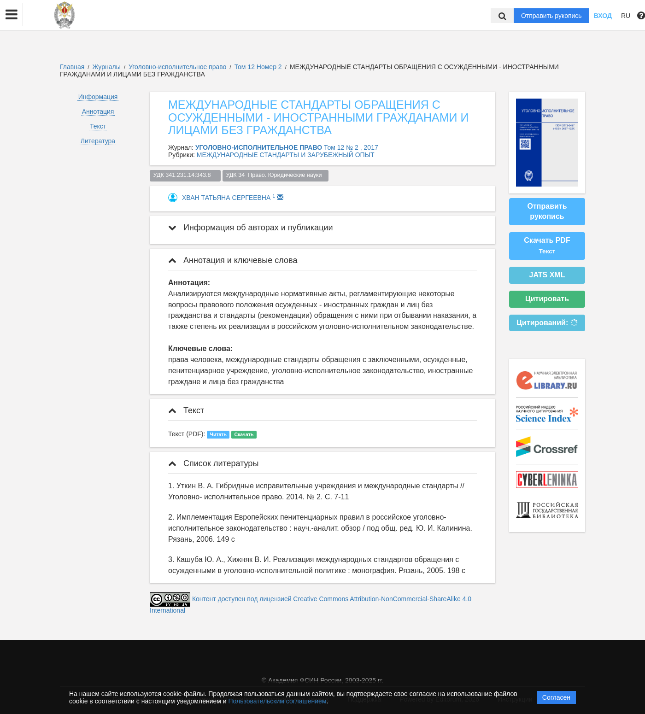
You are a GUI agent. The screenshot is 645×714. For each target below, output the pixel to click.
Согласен (556, 697)
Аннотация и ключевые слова (232, 260)
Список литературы (213, 463)
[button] (11, 14)
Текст (98, 126)
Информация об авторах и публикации (250, 227)
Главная (72, 66)
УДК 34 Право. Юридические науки (275, 175)
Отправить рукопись (551, 15)
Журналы (107, 66)
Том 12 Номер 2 (259, 66)
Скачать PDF (547, 245)
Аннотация (98, 111)
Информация (98, 96)
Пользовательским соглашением (278, 701)
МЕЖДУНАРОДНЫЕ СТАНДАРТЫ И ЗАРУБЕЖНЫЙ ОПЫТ (286, 154)
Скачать (243, 434)
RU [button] (625, 15)
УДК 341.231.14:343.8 (185, 175)
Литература (98, 141)
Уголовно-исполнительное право (178, 66)
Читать (218, 434)
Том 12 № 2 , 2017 (351, 147)
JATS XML (547, 275)
